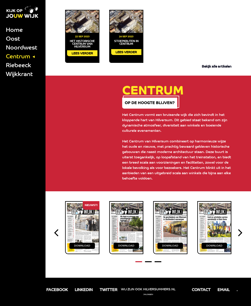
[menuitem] (23, 30)
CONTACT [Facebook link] (201, 290)
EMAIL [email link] (223, 290)
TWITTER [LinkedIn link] (108, 290)
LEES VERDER (82, 53)
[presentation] (56, 237)
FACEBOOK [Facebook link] (57, 290)
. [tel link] (237, 290)
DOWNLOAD (82, 249)
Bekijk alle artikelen (216, 66)
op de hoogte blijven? (160, 104)
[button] (139, 264)
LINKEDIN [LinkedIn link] (84, 290)
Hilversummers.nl (159, 289)
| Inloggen (148, 294)
